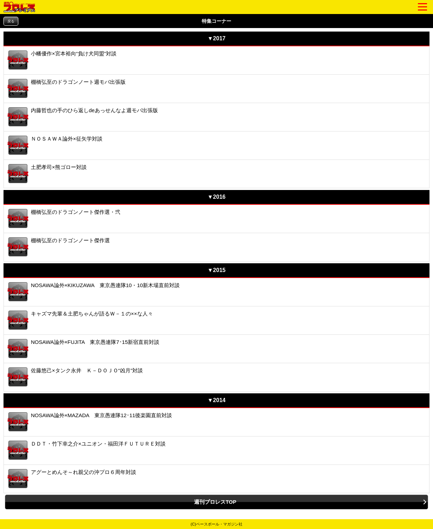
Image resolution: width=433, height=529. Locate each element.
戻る (10, 21)
